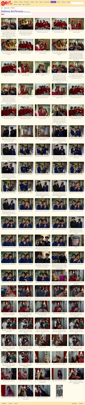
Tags (23, 4)
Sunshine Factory (7, 3)
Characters (26, 2)
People (58, 2)
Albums (16, 2)
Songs (19, 4)
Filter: (2, 14)
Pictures (63, 2)
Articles (21, 2)
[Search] (76, 3)
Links (16, 403)
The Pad (28, 4)
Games (41, 2)
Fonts (36, 2)
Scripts (68, 2)
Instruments (47, 2)
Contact (10, 403)
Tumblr (81, 403)
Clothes (32, 2)
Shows (15, 4)
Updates (4, 403)
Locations (53, 2)
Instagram (74, 403)
